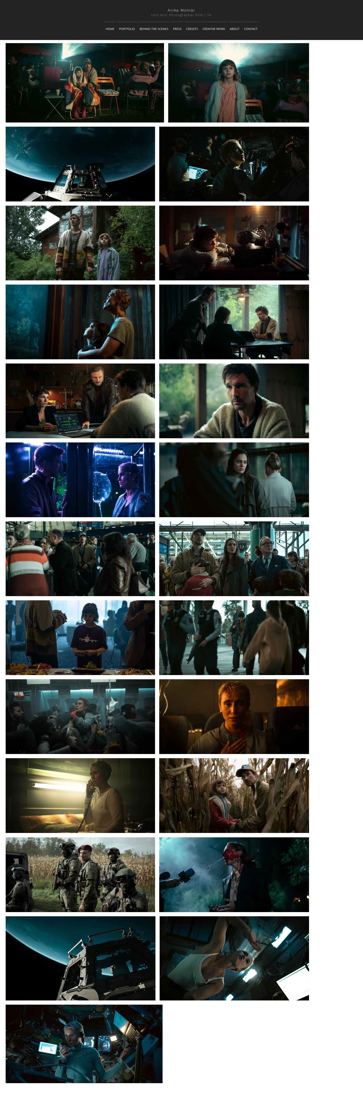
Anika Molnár (181, 10)
